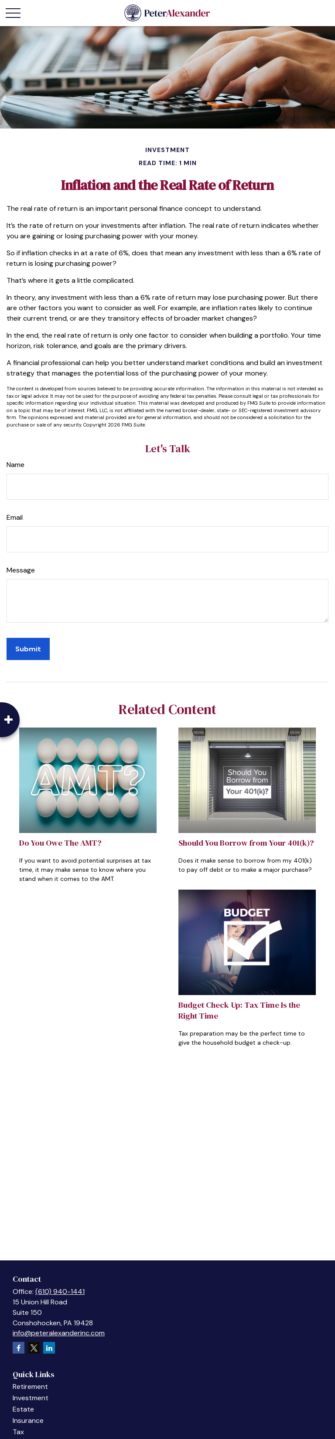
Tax (18, 1431)
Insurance (28, 1420)
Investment (30, 1397)
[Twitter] (34, 1348)
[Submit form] (28, 649)
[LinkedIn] (49, 1348)
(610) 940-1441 (60, 1291)
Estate (23, 1409)
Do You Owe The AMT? (60, 842)
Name (15, 464)
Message (21, 570)
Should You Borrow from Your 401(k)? (246, 842)
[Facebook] (18, 1348)
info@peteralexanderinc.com (59, 1332)
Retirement (30, 1386)
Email (15, 517)
